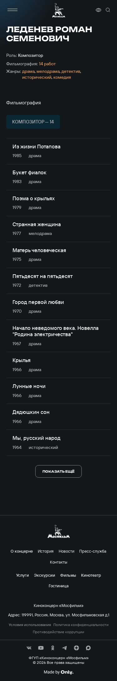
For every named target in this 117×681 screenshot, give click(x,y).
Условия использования (30, 625)
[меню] (12, 10)
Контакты (58, 561)
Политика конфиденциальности (81, 625)
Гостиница (59, 585)
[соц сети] (29, 648)
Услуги (22, 575)
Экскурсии (44, 575)
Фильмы (68, 575)
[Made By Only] (58, 672)
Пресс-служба (92, 551)
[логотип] (58, 10)
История (46, 551)
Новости (66, 551)
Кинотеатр (91, 575)
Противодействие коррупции (58, 632)
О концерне (22, 551)
